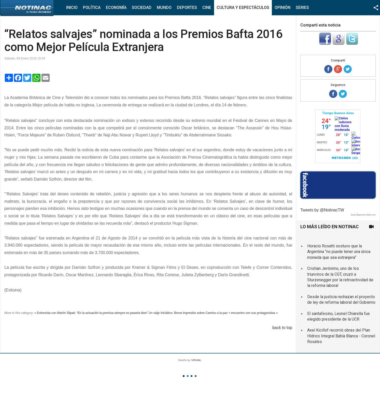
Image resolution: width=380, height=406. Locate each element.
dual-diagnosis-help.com (363, 214)
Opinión (282, 7)
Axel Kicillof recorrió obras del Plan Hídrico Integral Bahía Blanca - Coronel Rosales (341, 336)
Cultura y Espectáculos (243, 7)
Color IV (195, 376)
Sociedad (141, 7)
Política (92, 7)
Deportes (187, 7)
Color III (191, 376)
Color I (184, 376)
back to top (282, 327)
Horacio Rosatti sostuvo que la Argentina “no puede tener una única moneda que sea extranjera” (338, 252)
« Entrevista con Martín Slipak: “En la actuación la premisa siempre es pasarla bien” (91, 313)
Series (302, 7)
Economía (116, 7)
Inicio (72, 7)
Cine (206, 7)
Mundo (164, 7)
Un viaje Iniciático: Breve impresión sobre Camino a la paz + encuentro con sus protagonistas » (213, 313)
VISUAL (196, 360)
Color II (188, 376)
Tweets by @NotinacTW (322, 210)
